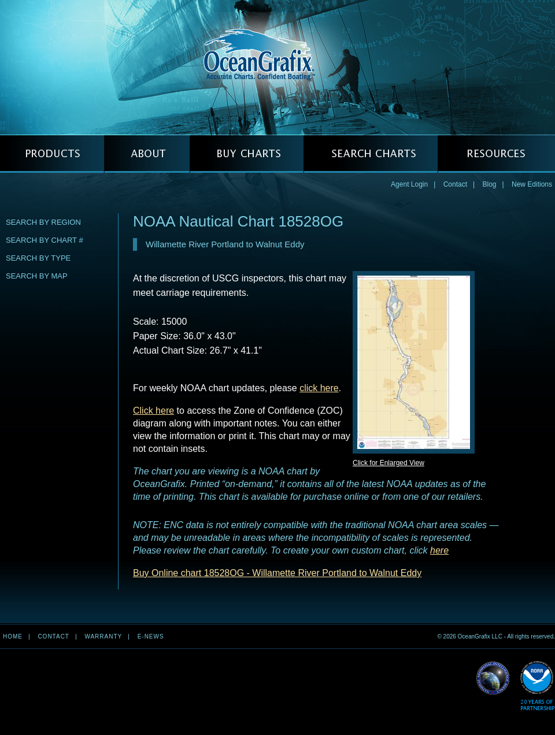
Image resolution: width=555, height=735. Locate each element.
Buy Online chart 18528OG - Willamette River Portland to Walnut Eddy (277, 573)
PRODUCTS (52, 154)
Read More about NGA (493, 678)
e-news (151, 636)
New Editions (532, 184)
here (439, 550)
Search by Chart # (44, 240)
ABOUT (147, 154)
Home (13, 636)
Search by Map (37, 276)
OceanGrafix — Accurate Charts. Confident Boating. (277, 67)
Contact (455, 184)
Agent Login (409, 184)
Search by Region (43, 222)
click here (319, 388)
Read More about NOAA (537, 686)
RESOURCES (496, 154)
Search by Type (38, 258)
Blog (489, 184)
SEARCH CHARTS (371, 154)
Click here (153, 410)
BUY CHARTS (247, 154)
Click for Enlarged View (388, 463)
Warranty (103, 636)
